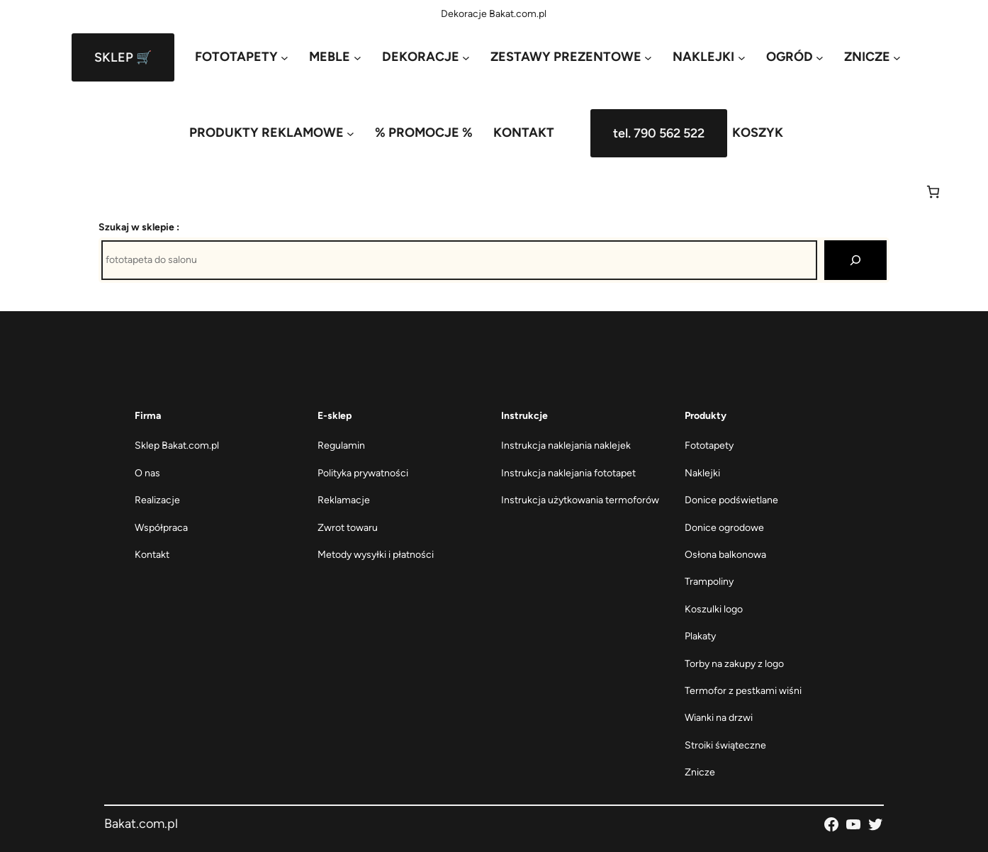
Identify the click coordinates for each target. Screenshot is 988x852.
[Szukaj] (855, 260)
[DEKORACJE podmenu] (426, 57)
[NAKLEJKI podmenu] (709, 57)
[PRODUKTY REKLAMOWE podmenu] (271, 133)
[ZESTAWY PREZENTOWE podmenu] (571, 57)
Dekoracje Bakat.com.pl (493, 14)
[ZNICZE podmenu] (872, 57)
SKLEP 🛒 (123, 57)
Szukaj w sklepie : (139, 227)
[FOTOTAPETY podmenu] (241, 57)
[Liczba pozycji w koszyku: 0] (933, 192)
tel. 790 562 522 (658, 133)
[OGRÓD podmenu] (795, 57)
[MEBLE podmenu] (335, 57)
